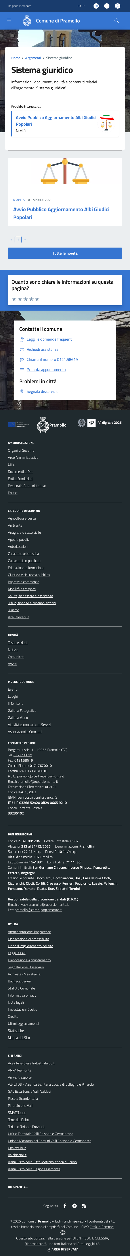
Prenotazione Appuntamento (29, 960)
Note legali (16, 1002)
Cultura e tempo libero (24, 560)
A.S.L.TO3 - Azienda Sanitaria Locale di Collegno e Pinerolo (51, 1084)
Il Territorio (15, 703)
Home (15, 57)
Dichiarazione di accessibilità (28, 938)
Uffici (11, 464)
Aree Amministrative (23, 457)
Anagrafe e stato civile (24, 532)
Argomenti (33, 57)
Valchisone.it (17, 1154)
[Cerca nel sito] (116, 20)
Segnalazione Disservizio (26, 967)
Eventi (12, 689)
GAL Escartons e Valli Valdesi (29, 1091)
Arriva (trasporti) (20, 1077)
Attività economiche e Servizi (29, 724)
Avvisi (12, 663)
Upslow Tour (17, 1147)
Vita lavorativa (18, 617)
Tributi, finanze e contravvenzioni (32, 603)
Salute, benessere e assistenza (30, 595)
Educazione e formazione (26, 567)
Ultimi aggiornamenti (23, 1023)
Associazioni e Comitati (25, 731)
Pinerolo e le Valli (20, 1105)
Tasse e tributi (18, 642)
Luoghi (13, 696)
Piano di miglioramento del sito (30, 946)
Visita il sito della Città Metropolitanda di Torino (42, 1162)
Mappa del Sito (19, 1037)
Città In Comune (102, 1226)
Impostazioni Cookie (22, 1009)
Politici (12, 492)
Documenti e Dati (20, 471)
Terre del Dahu (18, 1119)
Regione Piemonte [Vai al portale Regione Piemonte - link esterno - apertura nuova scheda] (19, 6)
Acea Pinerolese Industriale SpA (31, 1063)
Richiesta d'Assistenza (24, 974)
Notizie (13, 649)
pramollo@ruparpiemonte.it (38, 781)
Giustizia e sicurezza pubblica (29, 574)
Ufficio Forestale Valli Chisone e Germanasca (40, 1133)
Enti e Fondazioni (20, 478)
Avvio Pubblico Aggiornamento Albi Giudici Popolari (56, 120)
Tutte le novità (65, 253)
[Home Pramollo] (49, 20)
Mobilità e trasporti (22, 588)
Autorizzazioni (18, 546)
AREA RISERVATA (62, 1249)
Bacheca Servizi (19, 981)
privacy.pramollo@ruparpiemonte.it (43, 904)
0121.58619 (22, 755)
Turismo (13, 610)
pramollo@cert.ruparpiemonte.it (40, 776)
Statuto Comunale (21, 988)
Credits (13, 1016)
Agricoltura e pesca (22, 518)
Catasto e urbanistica (23, 553)
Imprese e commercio (23, 581)
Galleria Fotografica (22, 710)
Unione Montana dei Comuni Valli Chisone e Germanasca (49, 1140)
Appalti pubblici (19, 539)
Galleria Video (18, 717)
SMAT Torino (17, 1112)
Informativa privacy (22, 995)
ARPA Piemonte (19, 1070)
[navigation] (8, 20)
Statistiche (16, 1030)
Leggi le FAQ (17, 953)
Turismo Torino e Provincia (26, 1126)
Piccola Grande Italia (23, 1098)
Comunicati (16, 656)
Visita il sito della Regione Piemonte (34, 1169)
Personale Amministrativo (27, 485)
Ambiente (15, 525)
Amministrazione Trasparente (29, 931)
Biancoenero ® (35, 1243)
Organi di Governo (21, 450)
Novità (19, 199)
